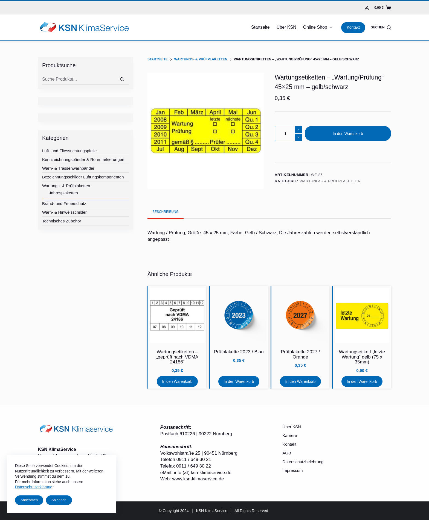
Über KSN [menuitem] (286, 27)
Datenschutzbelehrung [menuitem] (302, 461)
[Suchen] (381, 27)
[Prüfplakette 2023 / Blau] (238, 315)
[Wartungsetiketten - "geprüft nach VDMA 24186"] (177, 315)
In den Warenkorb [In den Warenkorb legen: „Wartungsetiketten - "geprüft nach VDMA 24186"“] (177, 381)
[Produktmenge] (288, 133)
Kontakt (353, 27)
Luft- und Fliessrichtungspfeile (69, 150)
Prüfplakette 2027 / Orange (300, 354)
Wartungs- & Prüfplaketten (330, 181)
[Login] (367, 8)
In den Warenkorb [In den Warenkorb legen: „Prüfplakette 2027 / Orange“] (300, 381)
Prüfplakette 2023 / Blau (238, 351)
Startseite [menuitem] (260, 27)
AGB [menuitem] (286, 453)
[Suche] (122, 79)
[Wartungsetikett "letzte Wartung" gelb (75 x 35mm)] (362, 315)
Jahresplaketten (63, 192)
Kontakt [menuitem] (289, 444)
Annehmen (29, 500)
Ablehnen (58, 500)
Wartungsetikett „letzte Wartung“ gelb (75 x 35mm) (362, 357)
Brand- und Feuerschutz (64, 203)
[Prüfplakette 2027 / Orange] (300, 315)
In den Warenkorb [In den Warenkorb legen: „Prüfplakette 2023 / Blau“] (239, 381)
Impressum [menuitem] (292, 470)
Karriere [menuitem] (289, 435)
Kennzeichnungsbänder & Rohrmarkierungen (83, 159)
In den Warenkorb (348, 133)
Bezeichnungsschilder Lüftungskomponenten (83, 177)
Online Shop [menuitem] (319, 27)
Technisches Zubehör (61, 221)
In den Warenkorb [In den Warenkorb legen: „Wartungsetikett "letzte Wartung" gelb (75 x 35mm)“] (362, 381)
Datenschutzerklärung (33, 487)
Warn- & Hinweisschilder (64, 212)
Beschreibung (165, 212)
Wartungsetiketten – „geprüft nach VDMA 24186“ (177, 357)
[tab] (165, 211)
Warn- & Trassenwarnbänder (68, 168)
